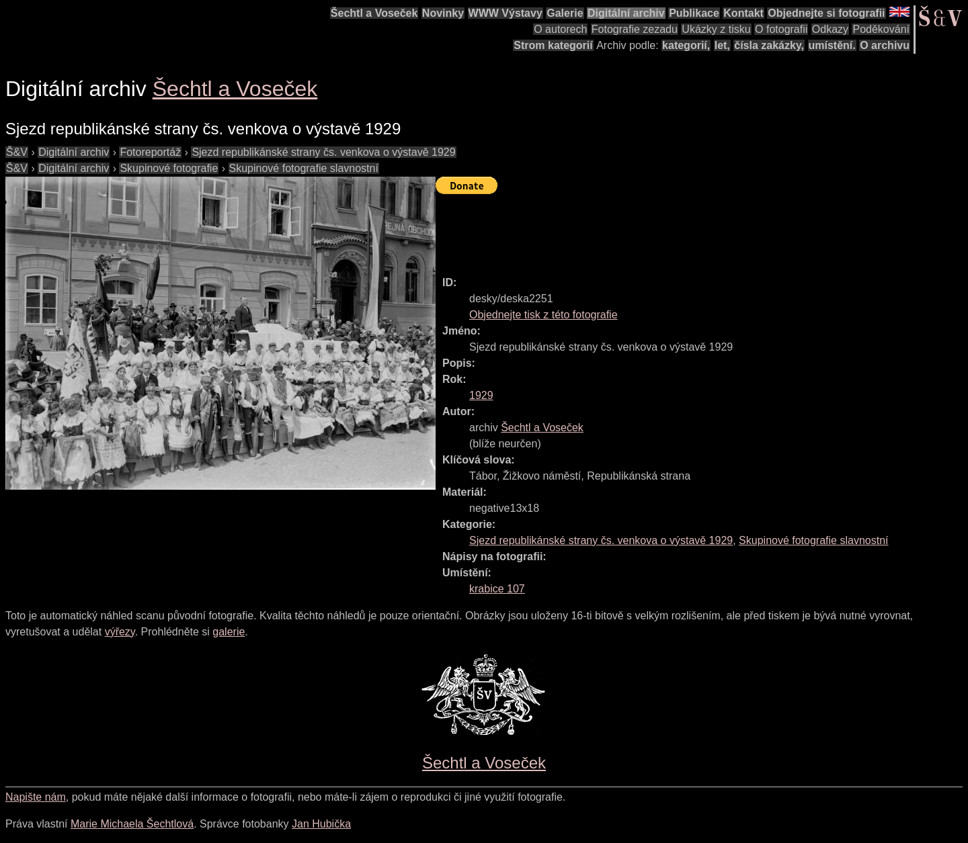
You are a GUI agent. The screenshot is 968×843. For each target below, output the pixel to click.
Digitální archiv (626, 13)
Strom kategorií (553, 45)
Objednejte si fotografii (826, 13)
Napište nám (35, 797)
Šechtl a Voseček (374, 13)
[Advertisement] (680, 229)
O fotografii (781, 29)
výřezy (120, 631)
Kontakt (743, 13)
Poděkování (881, 29)
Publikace (694, 13)
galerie (228, 631)
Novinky (443, 13)
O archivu (885, 45)
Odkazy (830, 29)
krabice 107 (497, 588)
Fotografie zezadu (635, 29)
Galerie (565, 13)
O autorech (560, 29)
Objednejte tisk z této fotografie (543, 314)
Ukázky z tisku (716, 29)
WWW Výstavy (505, 13)
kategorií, (686, 45)
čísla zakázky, (769, 45)
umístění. (832, 45)
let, (722, 45)
